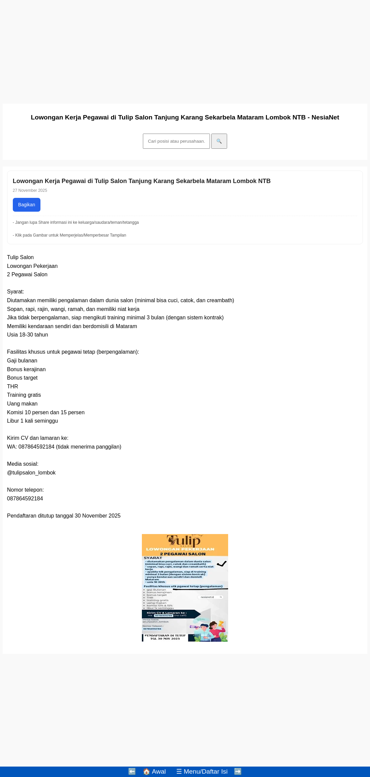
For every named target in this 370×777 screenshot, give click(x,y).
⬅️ (132, 771)
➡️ (238, 771)
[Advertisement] (185, 50)
